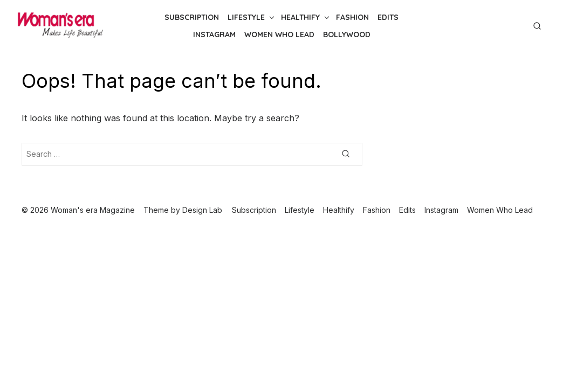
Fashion (352, 17)
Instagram (214, 34)
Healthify (300, 17)
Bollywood (346, 34)
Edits (388, 17)
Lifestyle (246, 17)
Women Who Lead (279, 34)
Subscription (191, 17)
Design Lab (202, 209)
